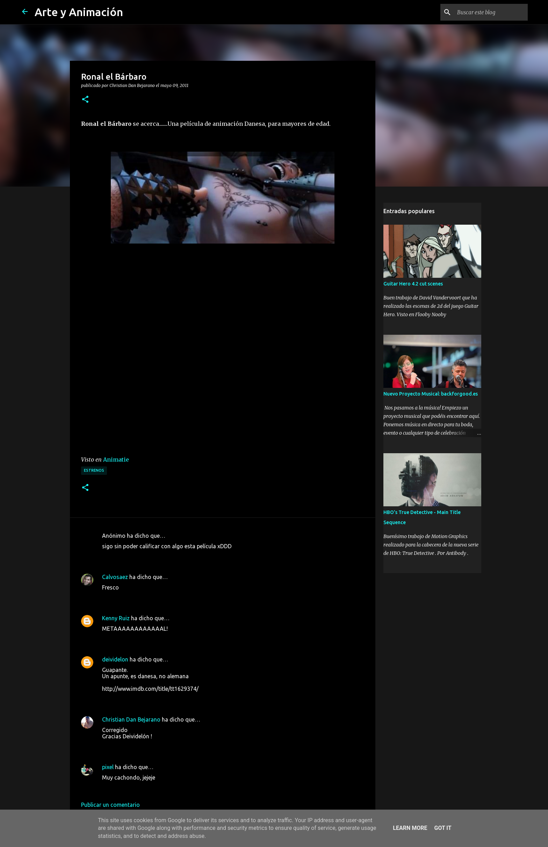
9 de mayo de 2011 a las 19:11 (140, 556)
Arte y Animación (79, 12)
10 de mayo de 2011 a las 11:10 (142, 747)
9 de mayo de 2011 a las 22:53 (140, 639)
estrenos (94, 470)
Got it (442, 828)
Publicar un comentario (110, 805)
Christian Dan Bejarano (131, 719)
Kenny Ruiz (116, 618)
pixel (108, 767)
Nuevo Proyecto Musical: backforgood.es (430, 394)
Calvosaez (115, 577)
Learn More (410, 828)
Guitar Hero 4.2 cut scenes (413, 284)
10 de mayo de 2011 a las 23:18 (142, 788)
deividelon (115, 659)
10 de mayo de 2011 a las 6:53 (140, 699)
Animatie (116, 459)
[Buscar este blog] (491, 12)
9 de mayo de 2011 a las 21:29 (140, 598)
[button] (85, 99)
